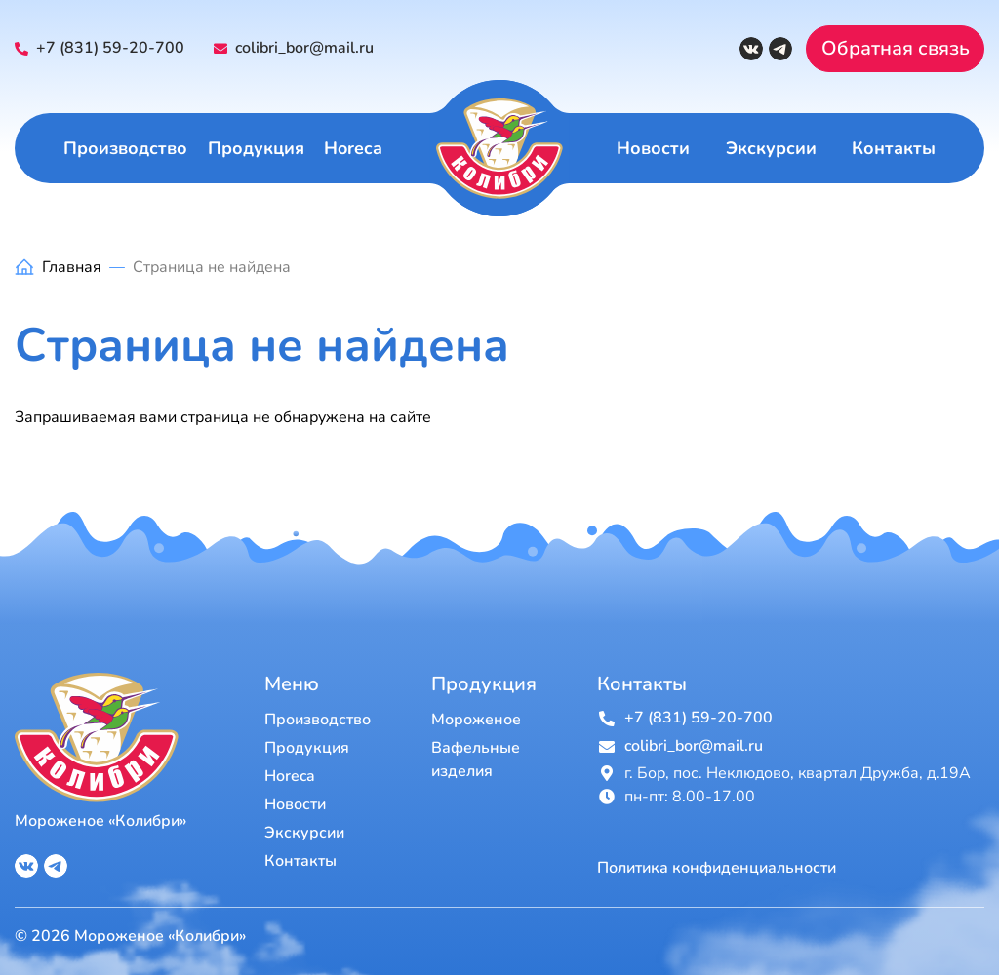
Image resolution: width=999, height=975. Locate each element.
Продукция (256, 148)
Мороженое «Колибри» (100, 821)
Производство (125, 148)
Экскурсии (771, 148)
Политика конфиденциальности (716, 868)
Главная (71, 267)
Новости (653, 148)
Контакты (894, 148)
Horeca (353, 148)
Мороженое (476, 719)
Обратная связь (895, 48)
